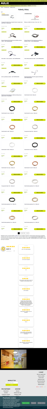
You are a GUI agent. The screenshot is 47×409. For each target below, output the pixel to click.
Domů (2, 7)
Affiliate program (41, 384)
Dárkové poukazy (41, 382)
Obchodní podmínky (41, 381)
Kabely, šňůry (12, 7)
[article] (26, 249)
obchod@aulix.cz (43, 0)
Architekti (6, 392)
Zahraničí (17, 391)
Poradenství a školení (6, 394)
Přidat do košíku (17, 28)
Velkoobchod (5, 391)
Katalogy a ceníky (17, 394)
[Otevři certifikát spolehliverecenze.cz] (10, 247)
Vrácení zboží (41, 377)
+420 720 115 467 (33, 0)
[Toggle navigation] (44, 3)
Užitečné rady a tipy (17, 392)
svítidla (16, 235)
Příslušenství (6, 7)
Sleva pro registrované (41, 374)
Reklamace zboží (41, 379)
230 (8, 251)
